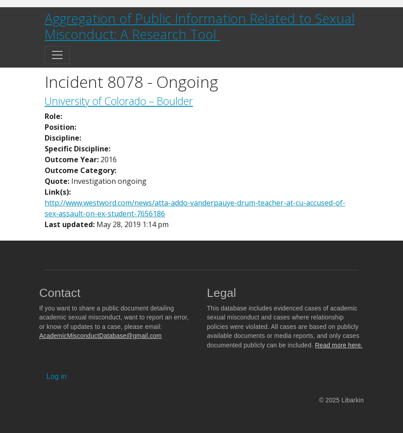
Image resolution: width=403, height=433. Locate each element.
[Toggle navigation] (57, 55)
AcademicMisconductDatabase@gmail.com (100, 336)
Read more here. (339, 345)
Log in (56, 376)
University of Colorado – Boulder (119, 101)
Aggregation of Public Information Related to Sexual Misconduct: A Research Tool (200, 26)
